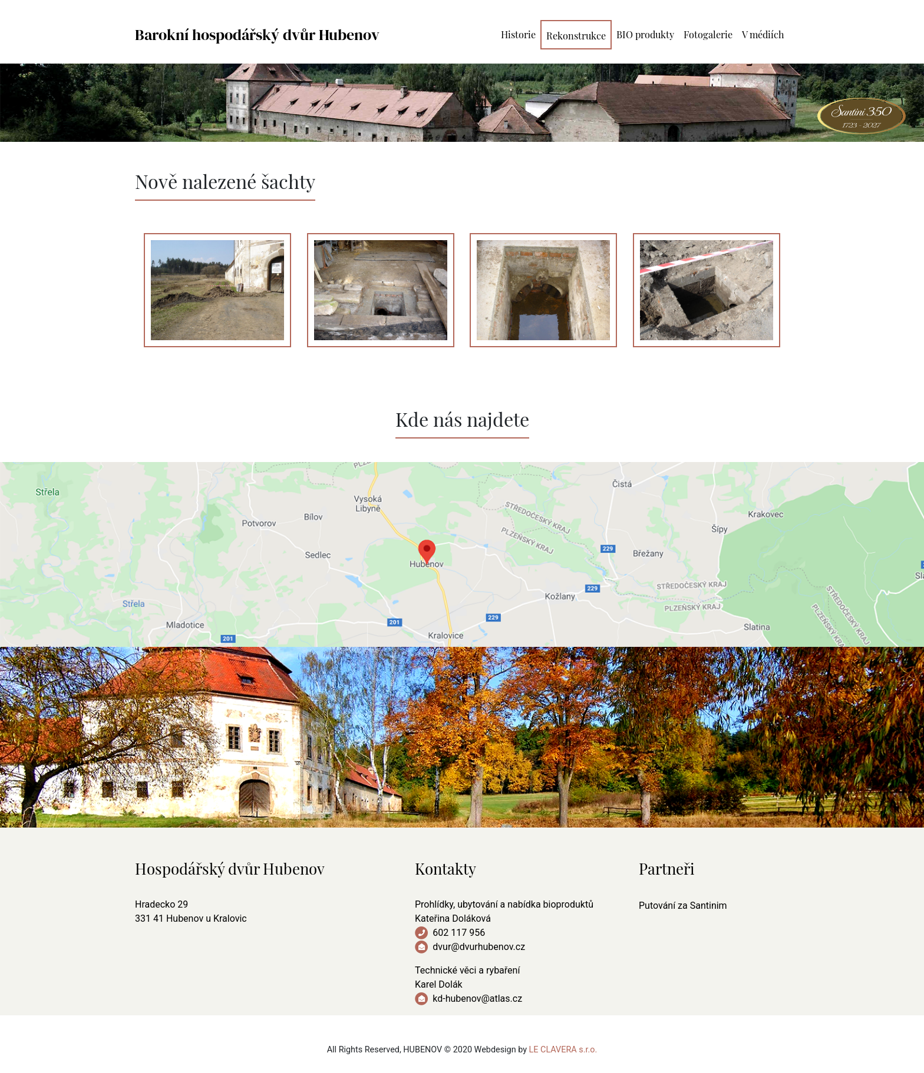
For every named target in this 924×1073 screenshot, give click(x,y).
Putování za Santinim (683, 905)
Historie (518, 33)
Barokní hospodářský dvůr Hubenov (257, 34)
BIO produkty (645, 33)
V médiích (763, 33)
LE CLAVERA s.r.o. (563, 1050)
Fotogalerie (708, 33)
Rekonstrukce (576, 34)
